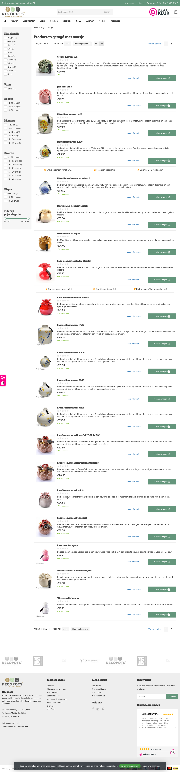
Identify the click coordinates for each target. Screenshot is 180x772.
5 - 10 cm (13, 157)
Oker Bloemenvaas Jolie (68, 233)
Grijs (10, 49)
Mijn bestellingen (99, 689)
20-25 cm (13, 136)
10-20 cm (14, 197)
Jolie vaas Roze (64, 86)
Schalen (54, 21)
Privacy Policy (52, 692)
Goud (11, 74)
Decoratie (67, 21)
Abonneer (172, 696)
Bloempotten (29, 21)
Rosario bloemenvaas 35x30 (70, 407)
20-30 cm (13, 110)
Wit (10, 63)
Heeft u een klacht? (55, 703)
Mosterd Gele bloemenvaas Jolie (72, 206)
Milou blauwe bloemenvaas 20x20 (73, 178)
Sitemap (50, 706)
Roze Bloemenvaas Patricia (70, 490)
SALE (78, 21)
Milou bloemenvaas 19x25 (69, 114)
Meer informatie (134, 78)
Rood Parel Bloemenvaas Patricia (73, 297)
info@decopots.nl (12, 716)
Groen (11, 60)
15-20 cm (14, 107)
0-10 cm (12, 193)
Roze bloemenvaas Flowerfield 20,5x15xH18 (78, 462)
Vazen (42, 21)
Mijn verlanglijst (98, 696)
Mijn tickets (96, 692)
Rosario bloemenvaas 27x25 (70, 380)
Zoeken (108, 12)
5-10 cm (12, 125)
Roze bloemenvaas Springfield (72, 518)
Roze (11, 56)
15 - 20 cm (14, 164)
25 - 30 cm (14, 139)
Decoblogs (115, 21)
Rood (11, 45)
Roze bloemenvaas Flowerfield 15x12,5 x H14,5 (78, 435)
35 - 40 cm (14, 179)
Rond (11, 89)
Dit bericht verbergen (130, 766)
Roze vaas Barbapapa (67, 545)
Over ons (50, 686)
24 (67, 44)
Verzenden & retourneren (57, 699)
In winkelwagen (161, 78)
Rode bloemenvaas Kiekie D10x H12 (73, 261)
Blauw (12, 38)
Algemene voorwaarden (56, 689)
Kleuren (14, 21)
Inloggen (141, 3)
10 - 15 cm (14, 161)
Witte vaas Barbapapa (68, 598)
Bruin (11, 52)
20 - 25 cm (14, 168)
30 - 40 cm (14, 143)
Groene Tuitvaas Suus (67, 57)
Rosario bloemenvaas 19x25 (70, 325)
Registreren (129, 3)
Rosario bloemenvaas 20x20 (70, 352)
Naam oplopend (82, 44)
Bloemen (90, 21)
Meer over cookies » (151, 766)
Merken (102, 21)
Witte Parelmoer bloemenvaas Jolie (74, 570)
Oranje (11, 67)
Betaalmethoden (53, 696)
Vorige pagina (154, 44)
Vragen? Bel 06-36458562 (164, 3)
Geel (11, 41)
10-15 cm (14, 103)
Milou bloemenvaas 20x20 (69, 141)
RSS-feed (51, 709)
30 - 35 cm (14, 175)
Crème (11, 71)
